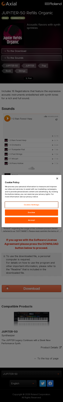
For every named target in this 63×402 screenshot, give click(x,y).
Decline (31, 212)
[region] (32, 201)
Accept (31, 220)
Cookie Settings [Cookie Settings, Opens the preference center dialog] (31, 205)
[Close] (57, 178)
